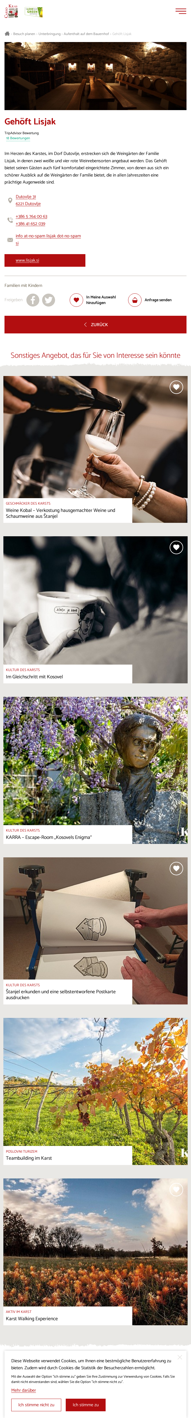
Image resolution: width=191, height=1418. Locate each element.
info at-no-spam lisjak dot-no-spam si (48, 239)
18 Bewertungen (18, 138)
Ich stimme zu (86, 1405)
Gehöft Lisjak (121, 34)
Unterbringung (49, 34)
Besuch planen (24, 34)
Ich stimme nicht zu (36, 1405)
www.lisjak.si (27, 260)
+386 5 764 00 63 (31, 216)
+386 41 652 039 (30, 224)
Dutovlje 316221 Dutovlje (28, 200)
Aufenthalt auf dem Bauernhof (86, 34)
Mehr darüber (23, 1390)
